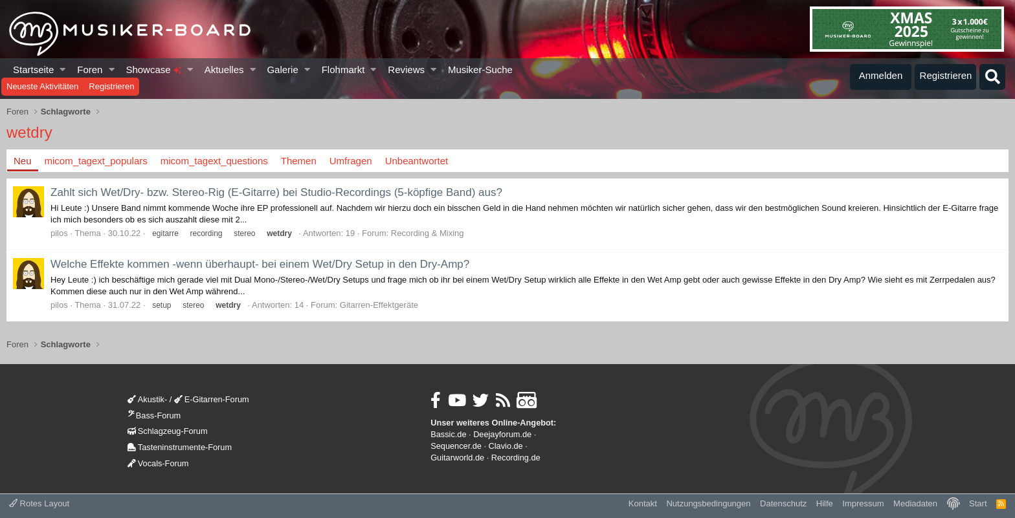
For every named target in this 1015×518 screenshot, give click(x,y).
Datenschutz (783, 503)
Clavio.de (506, 446)
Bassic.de (448, 434)
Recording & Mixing (427, 233)
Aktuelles (224, 69)
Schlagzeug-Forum (168, 431)
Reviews (406, 69)
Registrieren (111, 86)
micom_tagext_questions (214, 160)
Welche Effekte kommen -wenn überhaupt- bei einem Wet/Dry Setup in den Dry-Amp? (259, 264)
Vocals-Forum (158, 463)
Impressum (863, 503)
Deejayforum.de (502, 434)
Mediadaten (915, 503)
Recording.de (516, 457)
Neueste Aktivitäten (42, 86)
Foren (89, 69)
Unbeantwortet (417, 160)
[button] (63, 69)
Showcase (153, 69)
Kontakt (643, 503)
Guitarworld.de (457, 457)
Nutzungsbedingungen (708, 503)
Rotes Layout (39, 503)
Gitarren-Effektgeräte (379, 305)
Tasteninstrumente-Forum (180, 447)
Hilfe (824, 503)
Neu (23, 160)
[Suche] (992, 77)
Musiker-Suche (480, 69)
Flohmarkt (343, 69)
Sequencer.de (456, 446)
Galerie (282, 69)
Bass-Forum (154, 415)
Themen (299, 160)
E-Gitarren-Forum (211, 399)
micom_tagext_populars (96, 160)
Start (978, 503)
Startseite (33, 69)
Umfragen (350, 160)
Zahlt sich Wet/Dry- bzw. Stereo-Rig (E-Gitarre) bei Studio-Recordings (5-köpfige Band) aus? (276, 192)
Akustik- (147, 399)
